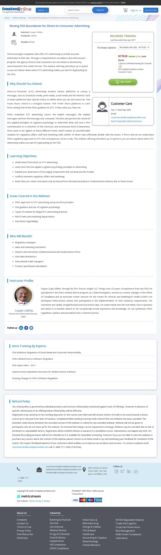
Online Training (18, 17)
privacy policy (96, 2)
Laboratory (122, 538)
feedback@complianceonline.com (61, 472)
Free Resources (25, 534)
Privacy (46, 501)
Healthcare (88, 534)
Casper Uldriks (36, 32)
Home (6, 17)
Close (123, 2)
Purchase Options (106, 47)
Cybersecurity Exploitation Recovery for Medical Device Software (44, 371)
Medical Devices (58, 530)
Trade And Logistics (126, 523)
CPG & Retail (89, 530)
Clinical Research (91, 544)
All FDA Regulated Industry (130, 519)
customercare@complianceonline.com (128, 117)
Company (22, 519)
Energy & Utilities (92, 526)
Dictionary (22, 537)
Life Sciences (56, 526)
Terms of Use (24, 526)
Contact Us (22, 523)
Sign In (136, 10)
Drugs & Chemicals (60, 534)
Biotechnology (90, 541)
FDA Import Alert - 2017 (24, 365)
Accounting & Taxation (95, 537)
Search (100, 10)
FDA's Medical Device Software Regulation (32, 358)
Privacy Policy (24, 530)
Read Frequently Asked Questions (126, 121)
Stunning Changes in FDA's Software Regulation (35, 378)
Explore (42, 10)
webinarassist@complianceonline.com (63, 469)
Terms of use (35, 501)
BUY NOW (123, 82)
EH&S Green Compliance (128, 534)
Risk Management (125, 530)
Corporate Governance (128, 527)
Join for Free (150, 10)
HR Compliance (58, 544)
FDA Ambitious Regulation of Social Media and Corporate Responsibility (46, 352)
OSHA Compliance (59, 548)
